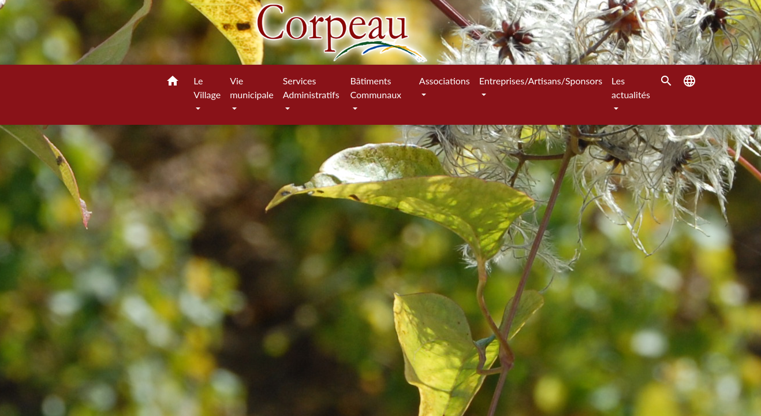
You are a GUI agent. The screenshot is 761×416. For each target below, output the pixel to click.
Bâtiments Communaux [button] (375, 87)
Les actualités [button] (630, 87)
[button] (172, 82)
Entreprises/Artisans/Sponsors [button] (540, 80)
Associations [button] (444, 80)
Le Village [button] (207, 87)
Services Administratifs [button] (311, 87)
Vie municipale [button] (251, 87)
